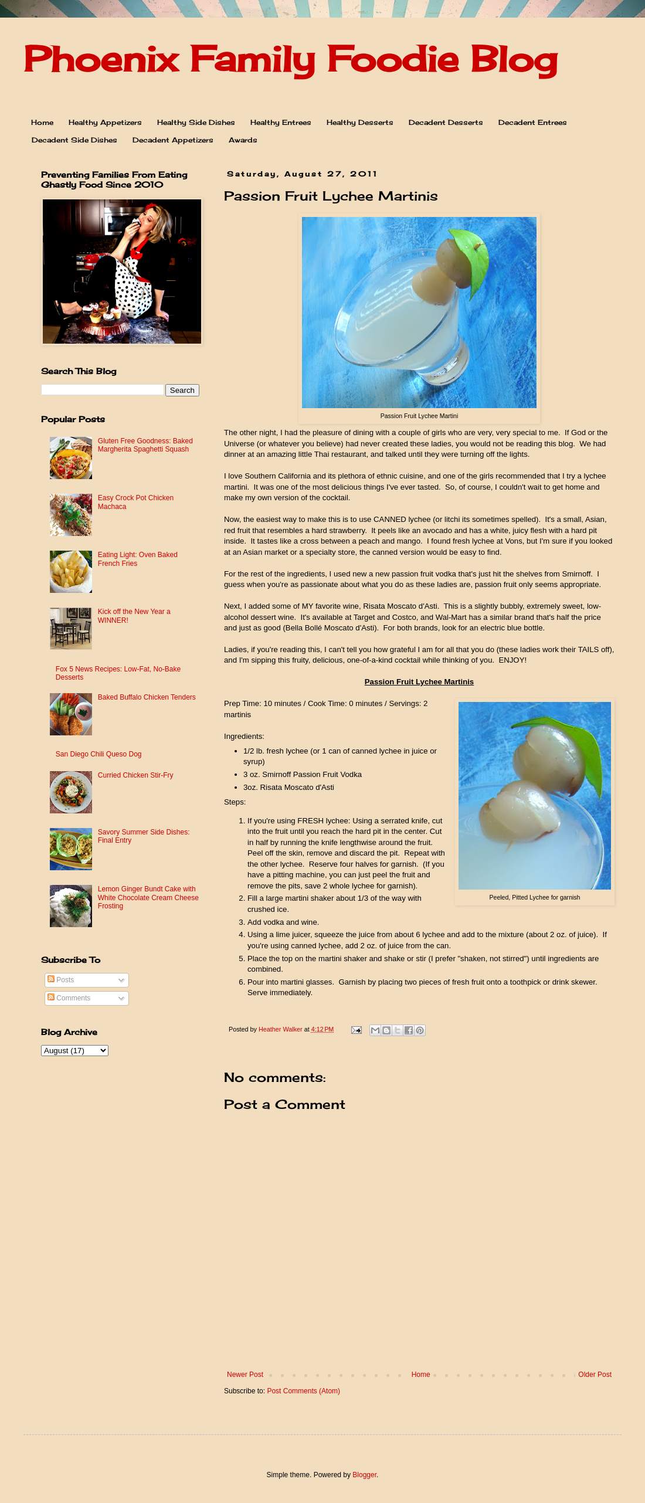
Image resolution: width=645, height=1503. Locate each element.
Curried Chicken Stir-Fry (136, 775)
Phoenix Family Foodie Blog (290, 58)
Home (42, 122)
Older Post (595, 1374)
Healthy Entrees (280, 122)
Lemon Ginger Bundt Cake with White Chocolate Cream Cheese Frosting (148, 897)
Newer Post (245, 1374)
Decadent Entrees (532, 122)
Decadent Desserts (446, 122)
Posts (60, 980)
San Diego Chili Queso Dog (99, 754)
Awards (243, 139)
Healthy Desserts (360, 122)
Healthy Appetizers (105, 122)
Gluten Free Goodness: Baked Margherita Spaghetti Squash (145, 445)
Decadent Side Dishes (74, 139)
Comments (68, 998)
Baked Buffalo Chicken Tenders (147, 697)
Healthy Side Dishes (196, 122)
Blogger (364, 1475)
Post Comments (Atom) (303, 1391)
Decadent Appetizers (173, 139)
